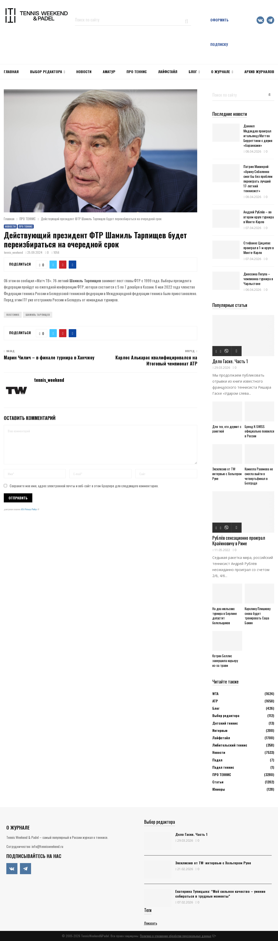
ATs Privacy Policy (29, 509)
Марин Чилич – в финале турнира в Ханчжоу (49, 357)
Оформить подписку (219, 32)
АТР (215, 700)
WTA (215, 693)
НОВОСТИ (83, 71)
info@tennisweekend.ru (47, 846)
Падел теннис (223, 767)
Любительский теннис (229, 745)
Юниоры (218, 789)
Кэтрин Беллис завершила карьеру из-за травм (225, 660)
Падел (217, 759)
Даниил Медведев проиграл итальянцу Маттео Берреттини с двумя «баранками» (257, 135)
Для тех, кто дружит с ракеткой (226, 429)
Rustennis (12, 315)
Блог (193, 71)
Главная (11, 71)
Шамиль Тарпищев (38, 315)
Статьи (217, 781)
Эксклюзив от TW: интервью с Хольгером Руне (227, 473)
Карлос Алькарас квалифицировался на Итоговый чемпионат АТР (156, 360)
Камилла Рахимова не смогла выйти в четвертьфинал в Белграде (259, 476)
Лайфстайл (221, 737)
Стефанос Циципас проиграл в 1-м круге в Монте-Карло (258, 247)
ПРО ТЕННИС (137, 71)
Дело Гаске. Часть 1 (230, 361)
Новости (10, 226)
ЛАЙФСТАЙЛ (167, 71)
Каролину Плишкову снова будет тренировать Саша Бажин (257, 615)
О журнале (220, 71)
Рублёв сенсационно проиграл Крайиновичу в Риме (238, 540)
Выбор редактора (46, 71)
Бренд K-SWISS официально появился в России (259, 431)
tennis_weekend (13, 252)
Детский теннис (225, 723)
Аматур (109, 71)
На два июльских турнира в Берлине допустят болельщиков (224, 615)
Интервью (219, 730)
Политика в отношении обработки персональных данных (175, 936)
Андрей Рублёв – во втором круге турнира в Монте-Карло (258, 216)
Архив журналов (259, 71)
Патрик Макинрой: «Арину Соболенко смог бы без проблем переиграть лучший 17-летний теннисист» (257, 178)
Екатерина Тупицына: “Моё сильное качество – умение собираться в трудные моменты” (220, 894)
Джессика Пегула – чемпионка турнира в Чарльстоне (258, 278)
